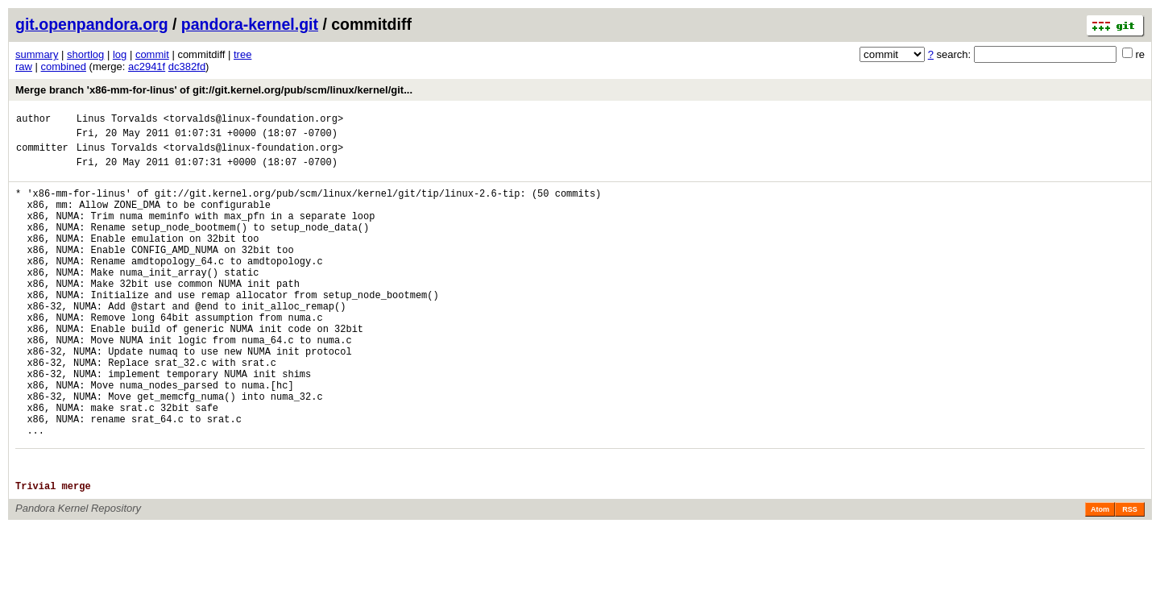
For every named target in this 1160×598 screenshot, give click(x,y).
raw (23, 66)
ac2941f (146, 66)
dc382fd (186, 66)
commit (152, 54)
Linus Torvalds (117, 120)
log (119, 54)
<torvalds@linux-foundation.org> (253, 120)
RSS (1129, 579)
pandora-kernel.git (249, 24)
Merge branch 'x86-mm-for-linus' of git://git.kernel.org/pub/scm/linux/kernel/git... (213, 90)
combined (63, 66)
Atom (1100, 579)
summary (36, 54)
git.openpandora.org (91, 24)
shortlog (85, 54)
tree (242, 54)
